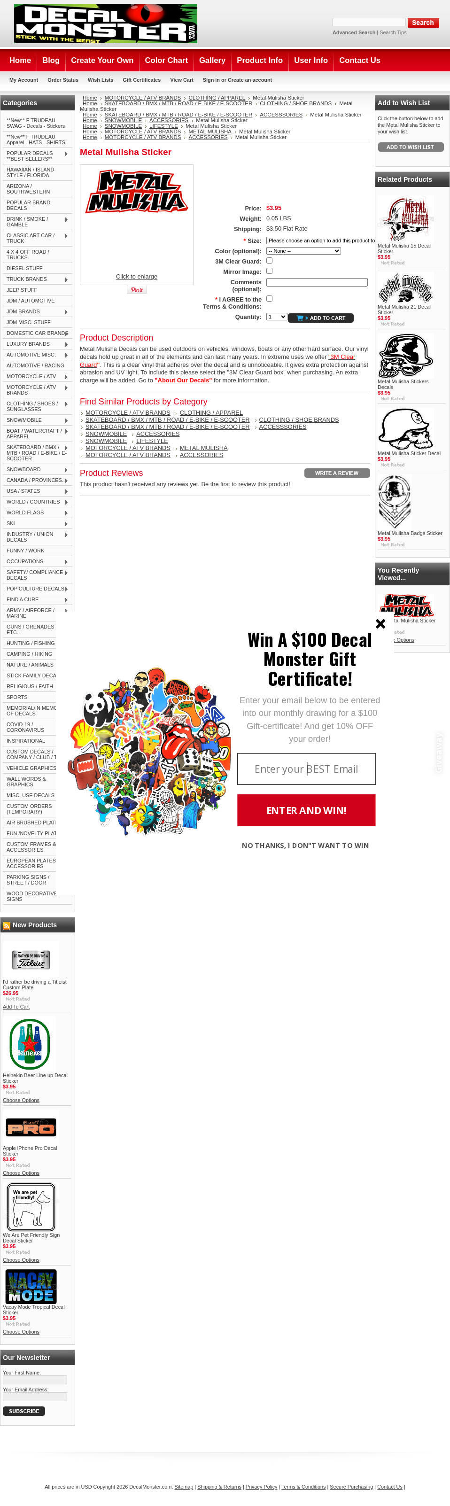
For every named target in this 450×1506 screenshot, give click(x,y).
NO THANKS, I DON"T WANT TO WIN (305, 845)
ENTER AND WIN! (306, 810)
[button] (309, 658)
